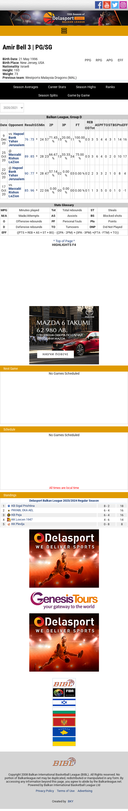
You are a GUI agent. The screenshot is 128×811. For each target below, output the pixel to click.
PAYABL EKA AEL (22, 510)
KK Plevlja (17, 524)
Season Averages (25, 87)
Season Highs (86, 87)
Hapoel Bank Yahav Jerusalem (16, 139)
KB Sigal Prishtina (23, 505)
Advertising (85, 791)
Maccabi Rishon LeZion (15, 158)
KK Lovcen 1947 (22, 519)
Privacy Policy (45, 791)
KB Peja (16, 515)
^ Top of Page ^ (64, 241)
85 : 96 (29, 190)
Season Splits (48, 95)
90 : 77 (29, 173)
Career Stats (57, 87)
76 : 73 (29, 139)
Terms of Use (66, 791)
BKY (70, 801)
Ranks (110, 87)
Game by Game (79, 95)
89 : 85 (29, 156)
